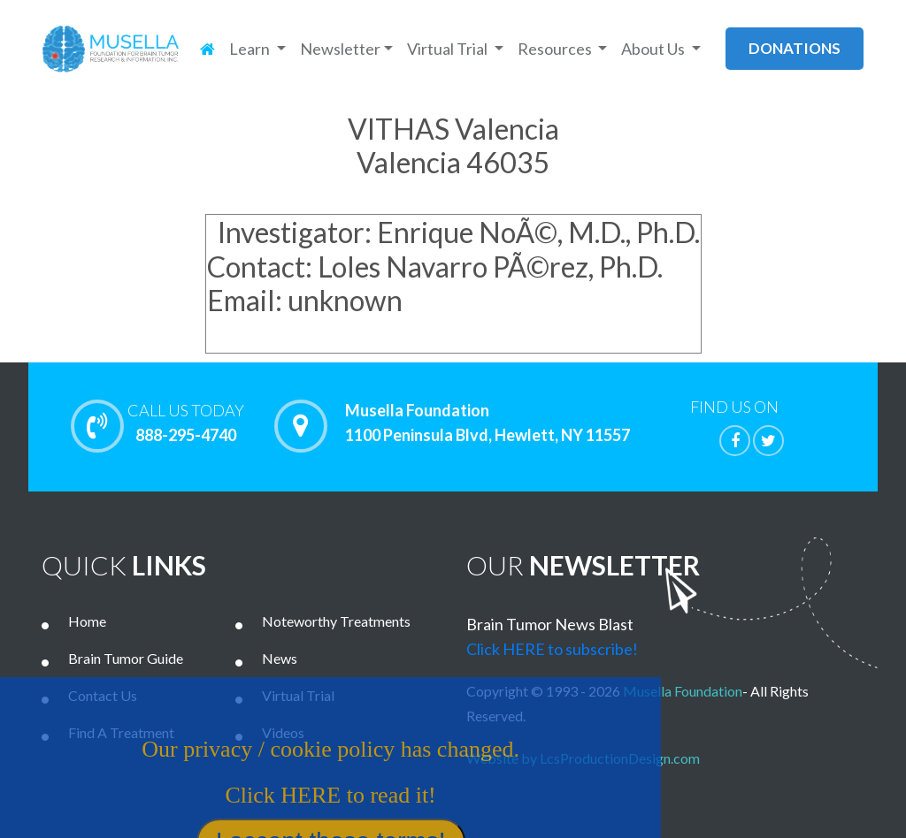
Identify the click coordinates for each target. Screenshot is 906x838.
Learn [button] (251, 48)
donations (795, 48)
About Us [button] (654, 48)
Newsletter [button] (340, 48)
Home (87, 621)
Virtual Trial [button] (448, 48)
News (279, 658)
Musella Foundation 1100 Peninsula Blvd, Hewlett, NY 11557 (487, 423)
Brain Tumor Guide (125, 658)
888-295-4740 (186, 422)
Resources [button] (556, 48)
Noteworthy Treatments (336, 621)
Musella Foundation (682, 690)
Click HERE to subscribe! (552, 649)
